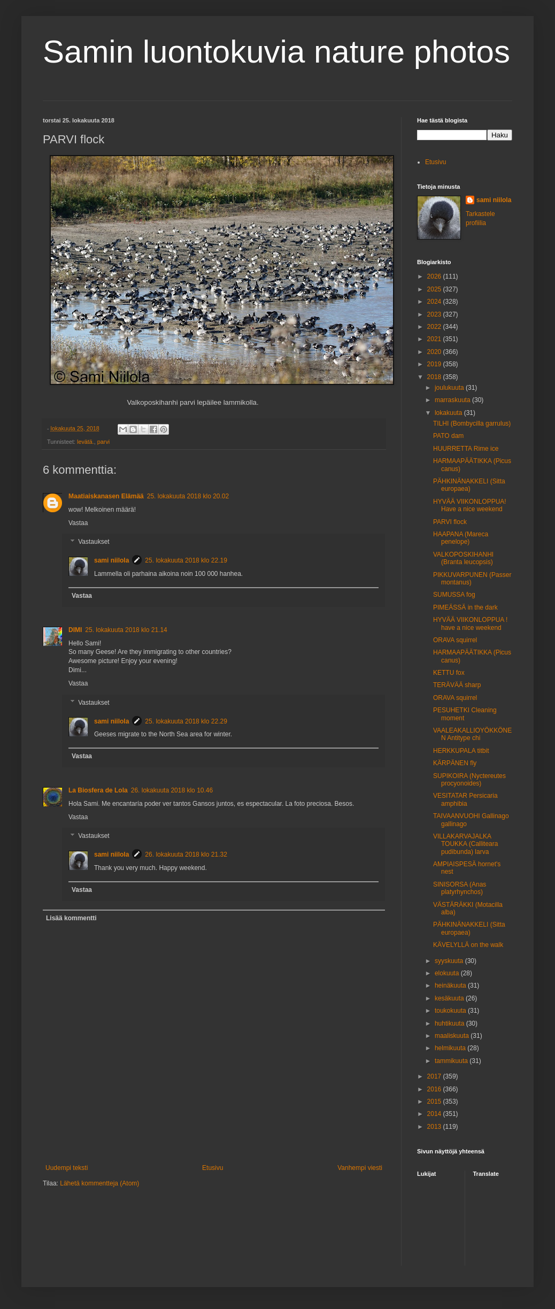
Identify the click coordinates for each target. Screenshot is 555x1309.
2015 (435, 1101)
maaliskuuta (453, 1036)
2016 (435, 1089)
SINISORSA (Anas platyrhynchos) (459, 888)
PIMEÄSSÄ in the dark (465, 607)
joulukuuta (450, 387)
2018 (435, 377)
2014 (435, 1114)
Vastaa (78, 523)
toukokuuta (451, 1010)
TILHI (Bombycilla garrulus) (472, 423)
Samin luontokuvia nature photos (276, 52)
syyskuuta (450, 961)
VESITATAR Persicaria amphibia (465, 799)
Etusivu (212, 1168)
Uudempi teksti (66, 1168)
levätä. (85, 441)
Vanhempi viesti (359, 1168)
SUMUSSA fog (454, 594)
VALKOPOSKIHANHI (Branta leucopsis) (463, 558)
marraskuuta (453, 400)
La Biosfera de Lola (98, 790)
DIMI (75, 630)
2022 (435, 326)
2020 (435, 352)
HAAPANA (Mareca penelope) (460, 537)
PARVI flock (450, 522)
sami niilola (111, 560)
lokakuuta (449, 413)
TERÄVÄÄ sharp (457, 685)
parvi (103, 441)
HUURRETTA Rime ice (465, 448)
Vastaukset (93, 542)
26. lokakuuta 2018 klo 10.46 (172, 790)
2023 (435, 314)
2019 (435, 364)
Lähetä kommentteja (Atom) (99, 1183)
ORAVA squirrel (455, 640)
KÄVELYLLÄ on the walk (468, 945)
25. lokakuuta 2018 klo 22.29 (186, 721)
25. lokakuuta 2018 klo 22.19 (186, 560)
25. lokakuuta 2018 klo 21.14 (126, 630)
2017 (435, 1076)
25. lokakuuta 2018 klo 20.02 (188, 496)
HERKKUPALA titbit (461, 750)
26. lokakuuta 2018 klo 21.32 (186, 854)
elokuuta (448, 973)
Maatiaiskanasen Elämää (106, 496)
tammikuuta (452, 1061)
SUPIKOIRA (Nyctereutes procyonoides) (469, 779)
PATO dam (448, 436)
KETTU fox (449, 672)
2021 (435, 339)
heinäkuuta (451, 985)
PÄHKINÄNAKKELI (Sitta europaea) (469, 485)
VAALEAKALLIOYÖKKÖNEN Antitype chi (472, 734)
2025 (435, 289)
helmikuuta (451, 1048)
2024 (435, 301)
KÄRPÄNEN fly (454, 763)
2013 (435, 1126)
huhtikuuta (450, 1023)
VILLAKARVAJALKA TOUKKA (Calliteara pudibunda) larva (465, 844)
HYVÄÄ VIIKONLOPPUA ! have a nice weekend (470, 623)
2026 (435, 276)
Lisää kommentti (71, 918)
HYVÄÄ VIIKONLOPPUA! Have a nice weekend (469, 505)
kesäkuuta (450, 998)
